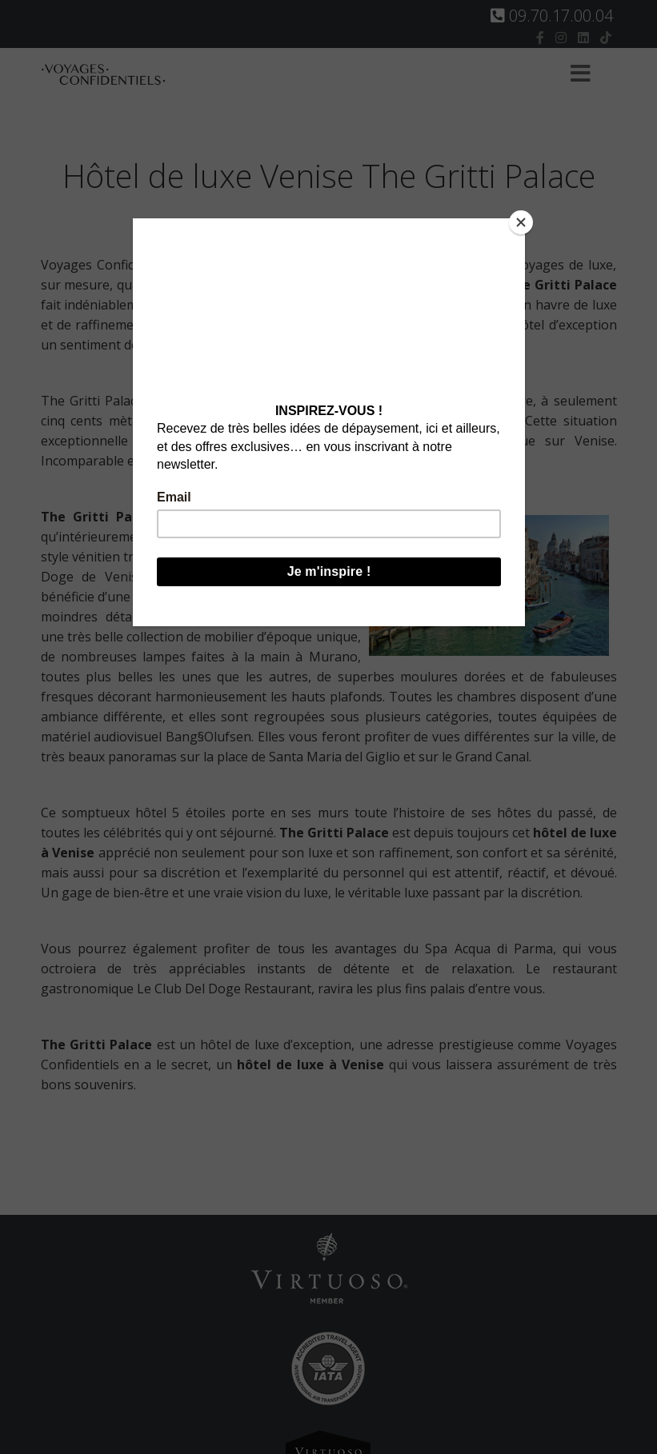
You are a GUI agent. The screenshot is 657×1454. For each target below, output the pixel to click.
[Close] (521, 222)
